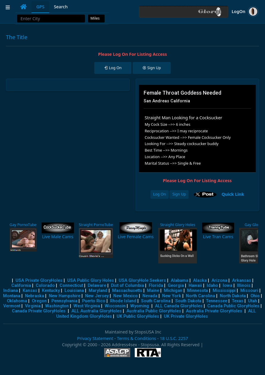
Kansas (30, 290)
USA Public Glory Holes (90, 280)
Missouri (249, 290)
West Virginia (86, 306)
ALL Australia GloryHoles (96, 311)
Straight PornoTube (96, 224)
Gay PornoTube (23, 224)
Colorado (45, 285)
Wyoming (139, 306)
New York (171, 295)
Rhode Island (123, 301)
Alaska (200, 280)
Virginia (32, 306)
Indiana (10, 290)
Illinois (243, 285)
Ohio (255, 295)
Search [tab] (61, 6)
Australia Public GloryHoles (153, 311)
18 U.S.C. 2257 (174, 338)
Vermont (11, 306)
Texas (237, 301)
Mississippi (224, 290)
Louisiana (74, 290)
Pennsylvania (64, 301)
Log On (159, 194)
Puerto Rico (93, 301)
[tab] (23, 6)
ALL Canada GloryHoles (179, 306)
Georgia (176, 285)
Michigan (173, 290)
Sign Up (179, 194)
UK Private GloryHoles (186, 316)
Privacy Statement (95, 338)
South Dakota (188, 301)
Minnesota (197, 290)
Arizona (219, 280)
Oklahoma (17, 301)
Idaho (212, 285)
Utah (252, 301)
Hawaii (195, 285)
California (21, 285)
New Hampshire (64, 295)
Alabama (179, 280)
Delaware (97, 285)
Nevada (149, 295)
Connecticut (71, 285)
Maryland (98, 290)
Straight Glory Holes (177, 224)
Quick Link (233, 194)
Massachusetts (127, 290)
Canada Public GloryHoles (233, 306)
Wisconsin (115, 306)
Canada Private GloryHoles (38, 311)
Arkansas (241, 280)
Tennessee (216, 301)
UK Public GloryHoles (138, 316)
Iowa (227, 285)
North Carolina (200, 295)
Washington (57, 306)
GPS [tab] (40, 6)
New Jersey (97, 295)
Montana (11, 295)
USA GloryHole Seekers (142, 280)
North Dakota (233, 295)
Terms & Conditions (136, 338)
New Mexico (125, 295)
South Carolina (155, 301)
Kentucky (51, 290)
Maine (153, 290)
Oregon (39, 301)
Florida (156, 285)
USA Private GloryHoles (38, 280)
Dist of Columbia (127, 285)
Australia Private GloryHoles (214, 311)
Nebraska (34, 295)
